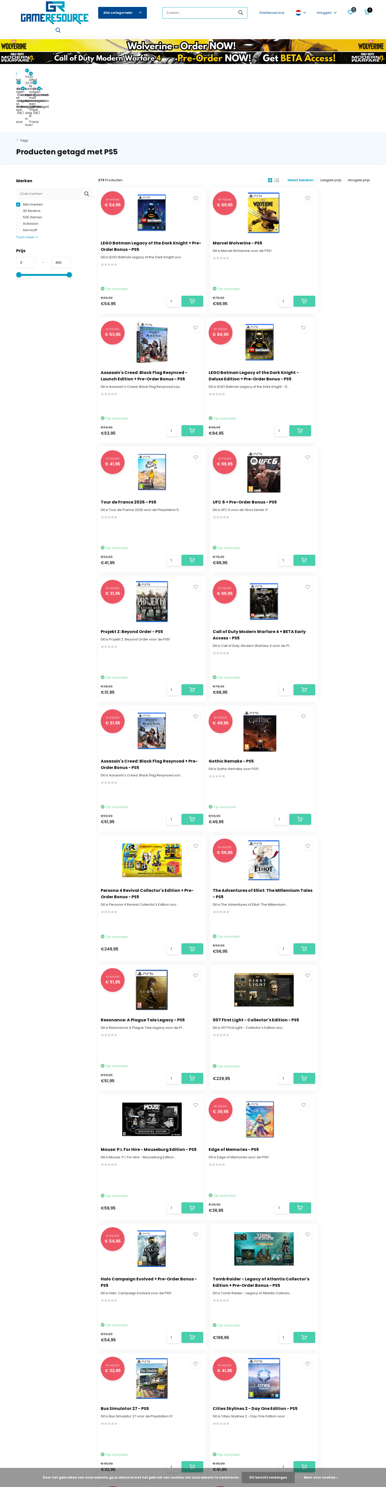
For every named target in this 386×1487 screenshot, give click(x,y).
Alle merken (29, 150)
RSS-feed (228, 1444)
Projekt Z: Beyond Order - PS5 (134, 455)
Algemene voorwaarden (37, 1385)
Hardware (244, 32)
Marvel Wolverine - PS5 (221, 188)
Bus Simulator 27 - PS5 (127, 987)
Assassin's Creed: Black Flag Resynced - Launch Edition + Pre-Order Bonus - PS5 (325, 195)
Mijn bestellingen (143, 1338)
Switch (81, 32)
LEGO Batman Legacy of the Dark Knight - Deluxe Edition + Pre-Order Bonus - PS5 (139, 328)
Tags (24, 86)
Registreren (138, 1331)
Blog (321, 32)
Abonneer (350, 1274)
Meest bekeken (298, 126)
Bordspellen (162, 32)
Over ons (23, 1331)
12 (250, 1209)
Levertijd (23, 1346)
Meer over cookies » (321, 1477)
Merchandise (217, 32)
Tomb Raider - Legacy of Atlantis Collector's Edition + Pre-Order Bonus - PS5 (326, 860)
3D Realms (28, 157)
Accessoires (189, 32)
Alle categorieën (122, 12)
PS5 (66, 32)
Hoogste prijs (359, 126)
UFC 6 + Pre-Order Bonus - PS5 (322, 322)
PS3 (262, 32)
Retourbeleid (27, 1354)
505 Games (29, 163)
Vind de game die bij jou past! (41, 1369)
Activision (27, 169)
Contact (29, 1266)
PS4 (96, 32)
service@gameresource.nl (162, 1274)
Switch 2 (49, 32)
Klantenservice (272, 12)
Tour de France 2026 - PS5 (224, 322)
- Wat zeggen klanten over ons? (193, 1449)
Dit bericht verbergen (268, 1477)
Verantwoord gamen (34, 1377)
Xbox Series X (117, 32)
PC (309, 32)
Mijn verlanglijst (141, 1346)
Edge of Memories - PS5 (128, 854)
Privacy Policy (27, 1392)
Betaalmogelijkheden (34, 1362)
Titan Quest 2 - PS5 (310, 987)
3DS (274, 32)
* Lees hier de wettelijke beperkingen (284, 1285)
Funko (140, 32)
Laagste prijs (329, 126)
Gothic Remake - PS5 (125, 588)
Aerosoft (26, 176)
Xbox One (292, 32)
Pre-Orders (26, 32)
